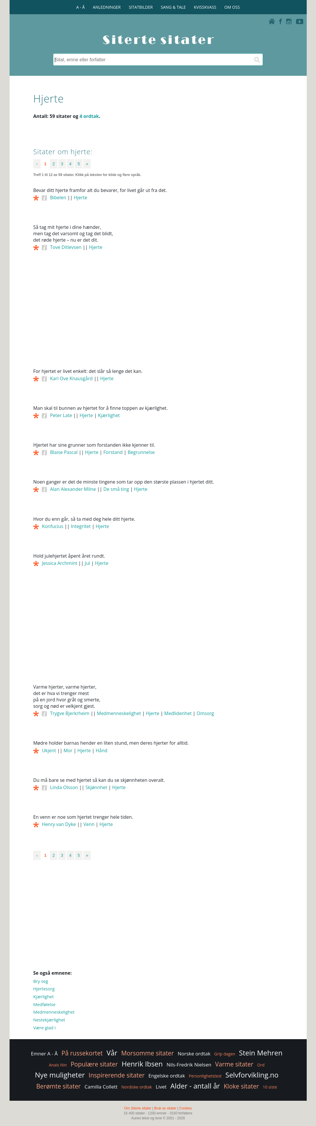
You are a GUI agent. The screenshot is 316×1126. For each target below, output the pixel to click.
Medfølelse (44, 1004)
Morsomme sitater (147, 1053)
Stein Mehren (260, 1052)
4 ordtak (89, 116)
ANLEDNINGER (107, 7)
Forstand (112, 452)
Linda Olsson (64, 787)
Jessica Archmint (59, 563)
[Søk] (257, 59)
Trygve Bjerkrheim (69, 713)
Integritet (81, 526)
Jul (87, 563)
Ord (260, 1065)
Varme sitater (234, 1064)
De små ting (116, 489)
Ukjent (49, 750)
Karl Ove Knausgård (71, 378)
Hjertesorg (44, 989)
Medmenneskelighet (119, 713)
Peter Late (61, 415)
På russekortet (82, 1053)
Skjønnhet (96, 787)
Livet (161, 1086)
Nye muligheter (60, 1075)
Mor (68, 750)
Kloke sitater (241, 1086)
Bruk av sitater (165, 1108)
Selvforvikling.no (252, 1075)
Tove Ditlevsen (65, 247)
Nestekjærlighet (49, 1020)
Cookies (185, 1108)
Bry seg (40, 981)
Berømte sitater (58, 1086)
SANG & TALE (173, 7)
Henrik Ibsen (142, 1063)
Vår (111, 1052)
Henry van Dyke (59, 824)
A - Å (80, 7)
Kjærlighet (109, 415)
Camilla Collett (101, 1086)
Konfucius (52, 526)
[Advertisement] (158, 317)
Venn (88, 824)
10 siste (270, 1087)
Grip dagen (224, 1054)
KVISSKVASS (205, 7)
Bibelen (58, 197)
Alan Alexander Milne (73, 489)
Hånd (101, 750)
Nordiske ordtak (136, 1087)
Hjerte (80, 197)
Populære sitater (94, 1064)
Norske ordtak (194, 1053)
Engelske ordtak (166, 1075)
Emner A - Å (44, 1053)
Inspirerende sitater (117, 1075)
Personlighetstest (205, 1076)
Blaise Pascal (63, 452)
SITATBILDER (141, 7)
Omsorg (205, 713)
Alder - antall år (195, 1086)
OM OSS (232, 7)
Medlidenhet (178, 713)
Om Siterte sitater (137, 1108)
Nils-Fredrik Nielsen (189, 1064)
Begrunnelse (141, 452)
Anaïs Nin (58, 1065)
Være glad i (44, 1027)
